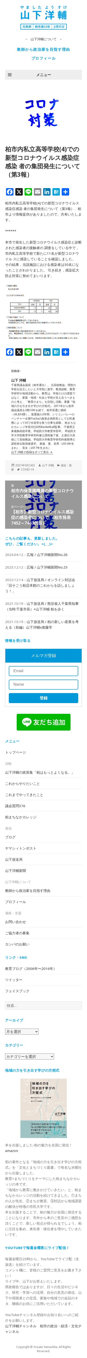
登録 (44, 698)
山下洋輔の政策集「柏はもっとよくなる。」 (40, 772)
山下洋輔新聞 (15, 870)
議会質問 (15, 805)
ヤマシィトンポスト (20, 848)
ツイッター (14, 979)
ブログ (10, 837)
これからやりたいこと (22, 783)
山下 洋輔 (48, 465)
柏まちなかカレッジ (20, 817)
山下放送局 (14, 859)
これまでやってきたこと (24, 794)
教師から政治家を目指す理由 (43, 49)
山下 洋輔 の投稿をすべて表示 (30, 452)
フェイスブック (17, 991)
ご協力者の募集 (17, 933)
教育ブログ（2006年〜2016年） (31, 968)
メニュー (43, 74)
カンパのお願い (17, 944)
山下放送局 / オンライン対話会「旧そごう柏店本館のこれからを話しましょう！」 (40, 585)
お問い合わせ (15, 921)
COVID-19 (27, 469)
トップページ (15, 752)
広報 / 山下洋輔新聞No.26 (47, 554)
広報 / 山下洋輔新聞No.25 (47, 567)
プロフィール (43, 58)
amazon (11, 1150)
